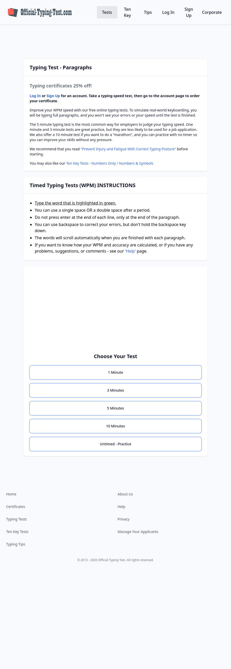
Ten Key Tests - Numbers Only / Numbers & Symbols (109, 163)
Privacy (124, 519)
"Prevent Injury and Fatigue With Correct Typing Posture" (128, 148)
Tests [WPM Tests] (107, 12)
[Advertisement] (115, 39)
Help (121, 506)
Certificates (15, 506)
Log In (168, 12)
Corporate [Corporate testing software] (212, 12)
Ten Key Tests (17, 531)
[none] (115, 372)
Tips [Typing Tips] (148, 12)
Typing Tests (16, 519)
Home (11, 494)
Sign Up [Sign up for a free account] (188, 12)
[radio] (115, 372)
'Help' (130, 251)
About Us (125, 494)
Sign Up (53, 95)
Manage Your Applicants (138, 531)
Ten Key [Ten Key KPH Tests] (127, 12)
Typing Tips (15, 544)
